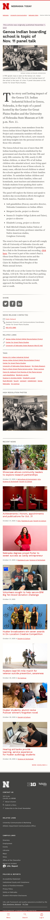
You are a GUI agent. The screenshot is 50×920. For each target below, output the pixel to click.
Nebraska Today (21, 6)
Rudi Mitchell (7, 381)
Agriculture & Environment (27, 479)
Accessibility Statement (11, 879)
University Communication (18, 15)
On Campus (15, 384)
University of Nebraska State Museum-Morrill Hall (24, 345)
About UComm (10, 802)
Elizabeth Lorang (29, 378)
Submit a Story (10, 805)
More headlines (39, 765)
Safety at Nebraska (10, 892)
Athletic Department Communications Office (19, 826)
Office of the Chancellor (12, 860)
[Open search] (25, 915)
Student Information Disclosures (15, 895)
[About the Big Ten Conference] (31, 784)
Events (5, 847)
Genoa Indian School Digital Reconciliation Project (24, 339)
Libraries (6, 850)
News (5, 857)
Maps (5, 853)
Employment (7, 843)
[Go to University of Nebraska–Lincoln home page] (6, 6)
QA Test (25, 904)
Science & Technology (10, 481)
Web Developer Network (12, 904)
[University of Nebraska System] (43, 784)
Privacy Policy (8, 889)
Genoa (40, 381)
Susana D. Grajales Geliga (12, 378)
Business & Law (26, 521)
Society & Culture (25, 481)
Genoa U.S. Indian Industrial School (16, 357)
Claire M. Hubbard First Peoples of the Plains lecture (22, 372)
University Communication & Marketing (17, 823)
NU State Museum (38, 366)
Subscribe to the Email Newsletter (18, 808)
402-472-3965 (11, 327)
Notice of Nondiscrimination (13, 885)
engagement (32, 381)
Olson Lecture (39, 369)
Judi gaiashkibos (9, 375)
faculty (16, 381)
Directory (6, 840)
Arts (39, 479)
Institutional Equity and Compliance (16, 882)
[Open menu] (8, 915)
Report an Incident (10, 865)
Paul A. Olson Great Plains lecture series (17, 369)
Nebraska (6, 15)
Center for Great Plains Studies (17, 342)
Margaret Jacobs (22, 375)
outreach (23, 381)
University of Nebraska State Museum (17, 366)
